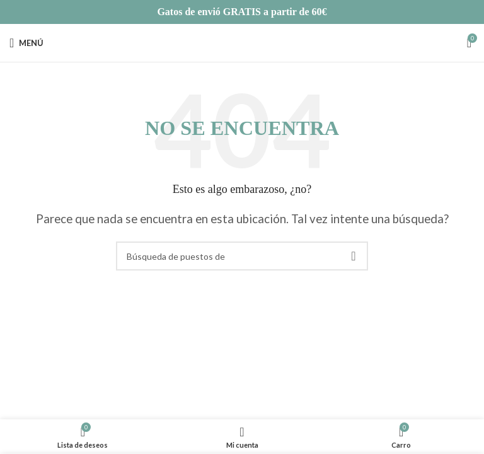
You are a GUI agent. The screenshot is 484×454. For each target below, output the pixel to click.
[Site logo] (242, 41)
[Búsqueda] (242, 256)
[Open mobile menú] (26, 42)
